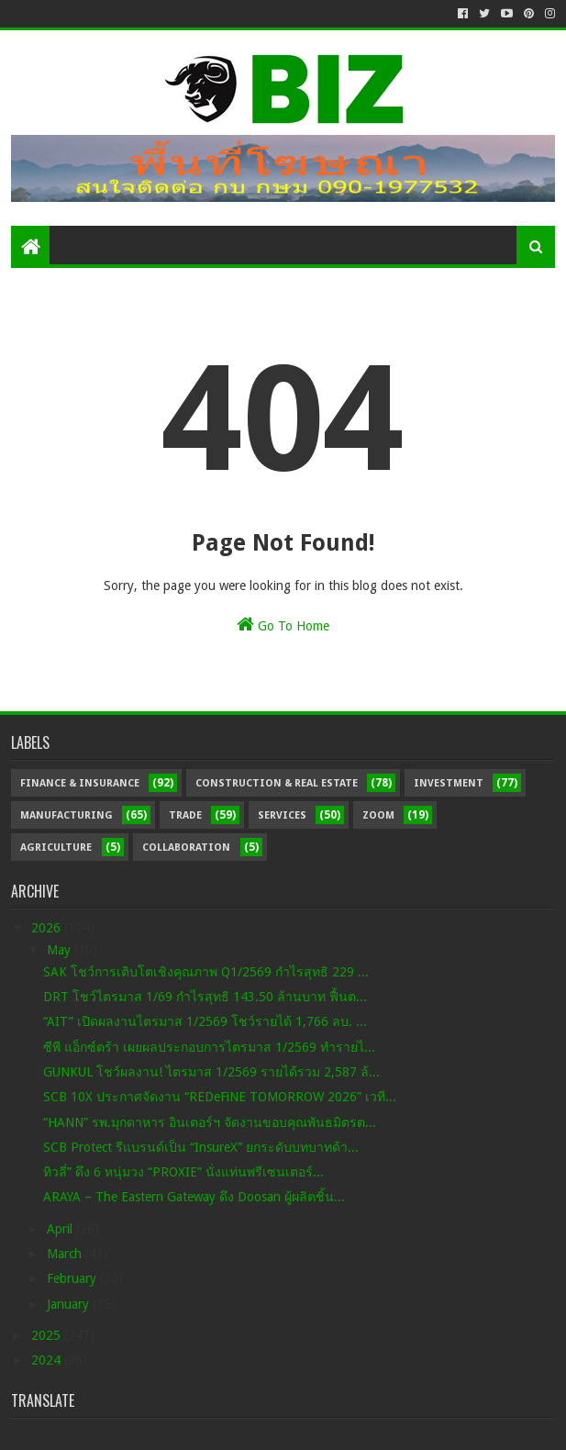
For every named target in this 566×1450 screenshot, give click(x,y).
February (73, 1278)
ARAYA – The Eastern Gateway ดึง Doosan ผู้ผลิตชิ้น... (194, 1196)
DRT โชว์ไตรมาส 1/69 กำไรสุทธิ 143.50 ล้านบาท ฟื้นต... (205, 996)
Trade (185, 815)
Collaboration (186, 847)
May (60, 949)
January (70, 1304)
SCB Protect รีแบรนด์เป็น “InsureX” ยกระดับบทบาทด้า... (201, 1147)
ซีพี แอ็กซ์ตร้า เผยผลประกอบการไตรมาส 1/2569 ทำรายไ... (209, 1047)
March (66, 1253)
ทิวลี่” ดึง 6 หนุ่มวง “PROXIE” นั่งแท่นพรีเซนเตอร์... (183, 1172)
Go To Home (283, 624)
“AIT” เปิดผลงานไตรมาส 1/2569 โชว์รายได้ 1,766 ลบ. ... (205, 1021)
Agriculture (56, 847)
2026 (47, 927)
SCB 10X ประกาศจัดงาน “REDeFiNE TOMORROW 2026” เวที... (219, 1096)
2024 (47, 1360)
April (61, 1228)
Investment (448, 783)
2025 (47, 1335)
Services (282, 815)
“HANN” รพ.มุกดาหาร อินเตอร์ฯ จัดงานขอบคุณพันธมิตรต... (209, 1122)
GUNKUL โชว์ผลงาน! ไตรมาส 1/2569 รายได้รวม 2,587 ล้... (211, 1072)
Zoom (378, 815)
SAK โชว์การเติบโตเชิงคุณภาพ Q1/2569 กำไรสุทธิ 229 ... (206, 972)
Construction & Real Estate (276, 783)
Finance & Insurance (79, 783)
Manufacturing (66, 815)
